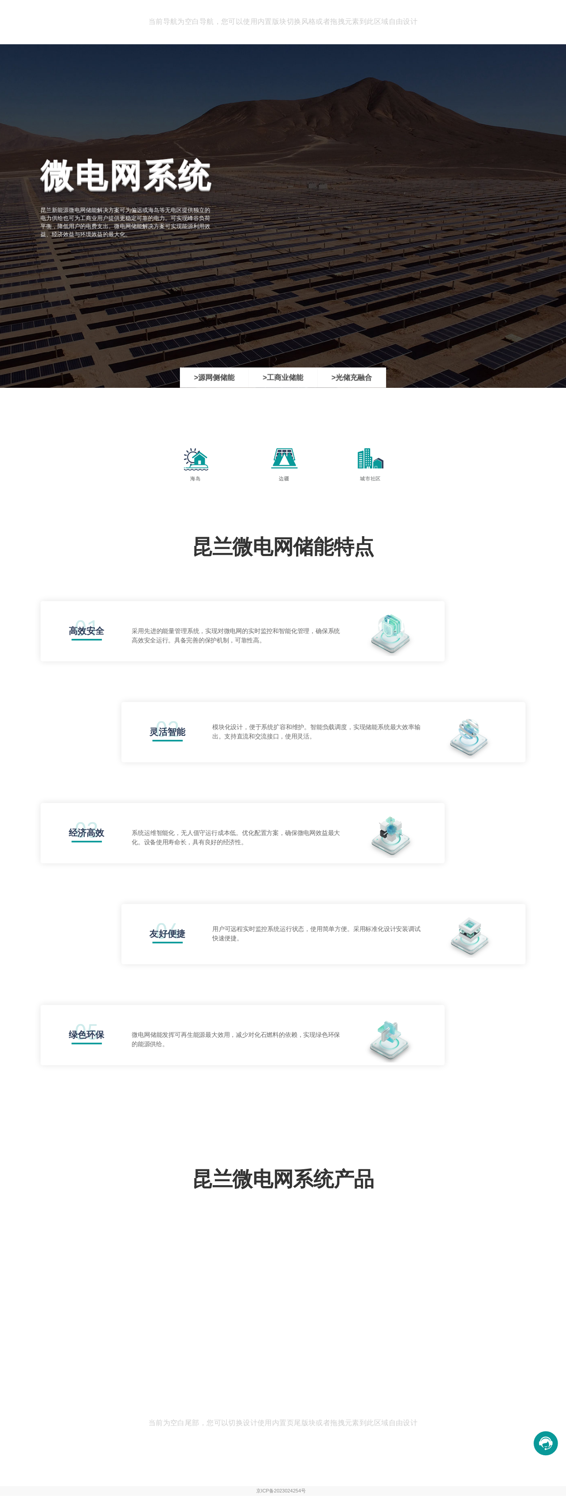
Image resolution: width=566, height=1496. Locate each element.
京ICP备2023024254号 (281, 1491)
